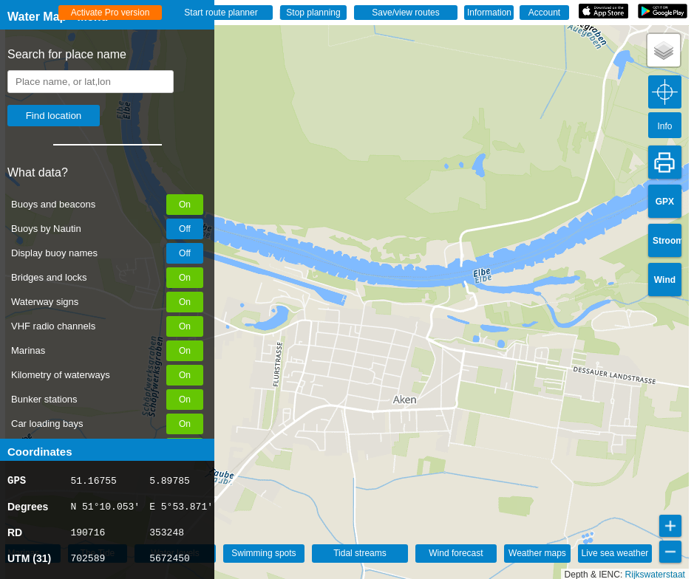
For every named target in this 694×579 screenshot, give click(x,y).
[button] (663, 50)
